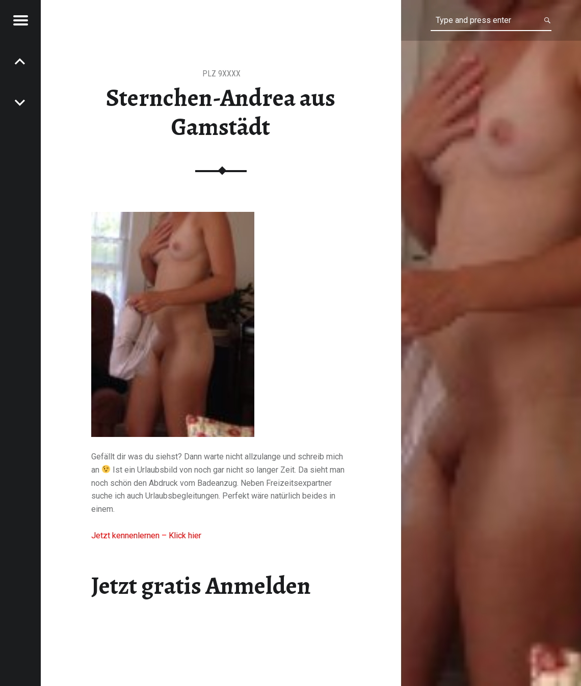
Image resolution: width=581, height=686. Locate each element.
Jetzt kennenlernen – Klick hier (146, 535)
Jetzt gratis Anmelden (201, 585)
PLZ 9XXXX (221, 73)
